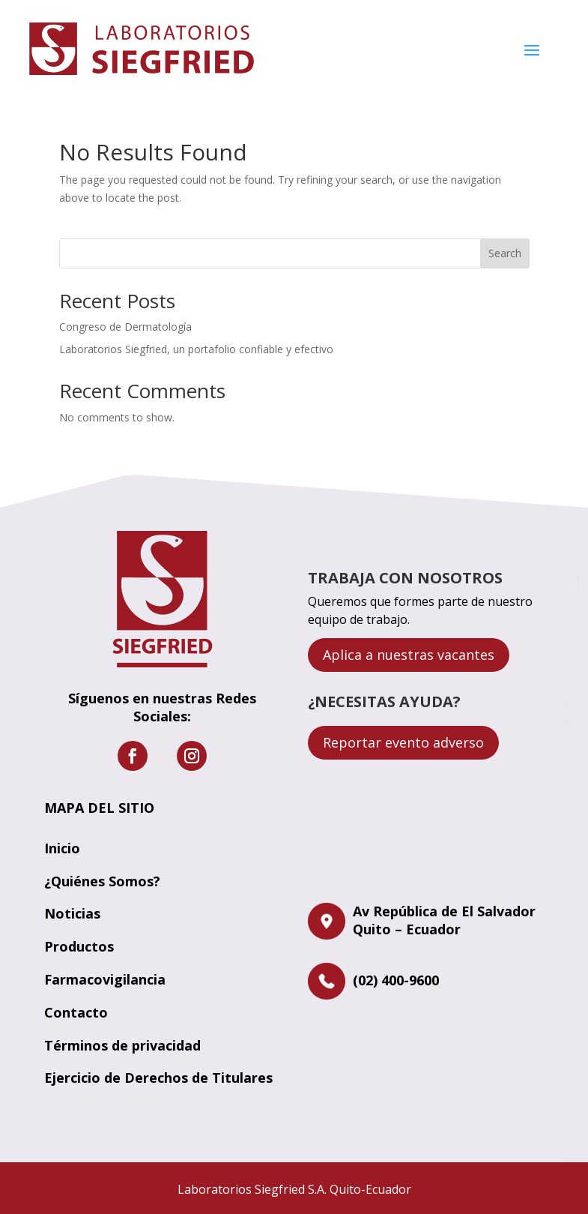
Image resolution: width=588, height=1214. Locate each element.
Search (504, 253)
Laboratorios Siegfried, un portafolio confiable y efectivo (196, 349)
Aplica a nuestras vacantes (408, 655)
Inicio (62, 848)
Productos (79, 946)
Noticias (72, 913)
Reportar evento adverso (403, 742)
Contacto (76, 1012)
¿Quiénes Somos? (102, 881)
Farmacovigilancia (105, 979)
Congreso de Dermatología (125, 326)
